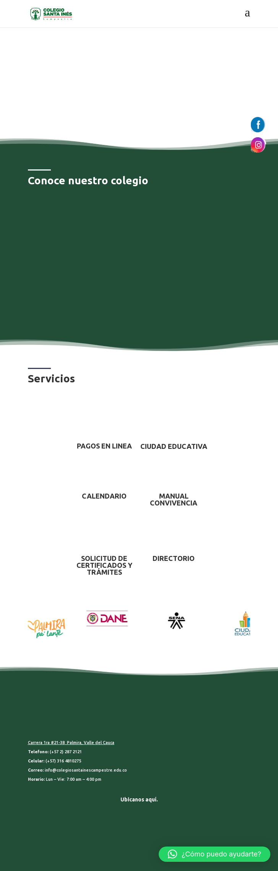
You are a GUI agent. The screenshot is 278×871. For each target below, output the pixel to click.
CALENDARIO (104, 496)
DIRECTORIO (174, 558)
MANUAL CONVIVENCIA (173, 499)
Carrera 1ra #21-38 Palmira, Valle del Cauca (71, 742)
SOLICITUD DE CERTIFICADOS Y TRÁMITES (104, 565)
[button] (214, 854)
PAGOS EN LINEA (104, 446)
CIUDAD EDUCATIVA (173, 446)
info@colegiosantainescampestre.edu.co (86, 770)
